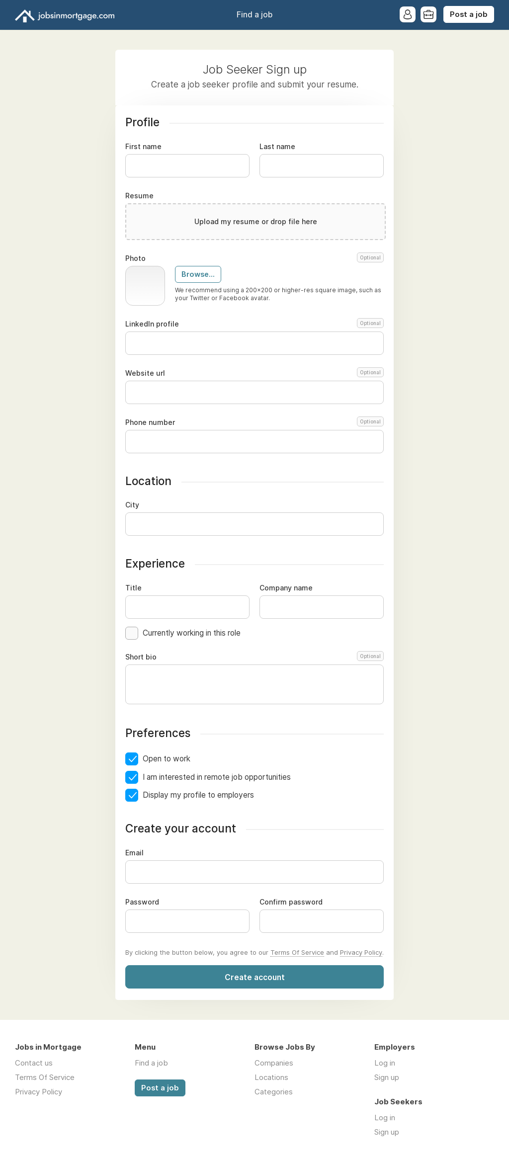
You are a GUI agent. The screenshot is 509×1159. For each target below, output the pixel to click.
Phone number (254, 422)
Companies (273, 1063)
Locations (271, 1077)
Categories (273, 1091)
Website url (254, 373)
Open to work (166, 758)
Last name (277, 146)
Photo (254, 258)
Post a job (469, 14)
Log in (384, 1063)
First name (143, 146)
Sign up (386, 1077)
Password (142, 902)
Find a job (254, 14)
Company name (286, 587)
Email (134, 852)
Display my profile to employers (198, 795)
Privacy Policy (361, 952)
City (132, 504)
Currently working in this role (192, 633)
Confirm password (291, 902)
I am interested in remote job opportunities (217, 777)
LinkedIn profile (254, 324)
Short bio (254, 657)
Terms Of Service (297, 952)
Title (133, 587)
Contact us (34, 1063)
